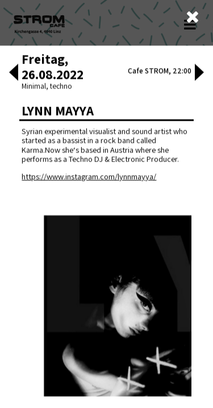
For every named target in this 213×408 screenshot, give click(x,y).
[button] (14, 249)
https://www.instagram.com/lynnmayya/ (89, 351)
